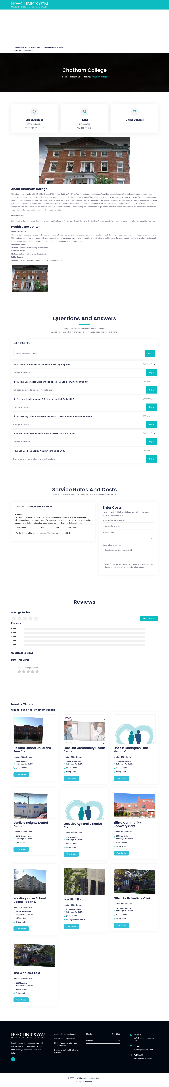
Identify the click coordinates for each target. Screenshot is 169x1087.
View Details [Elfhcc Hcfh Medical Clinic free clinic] (121, 925)
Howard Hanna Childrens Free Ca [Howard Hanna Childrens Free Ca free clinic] (32, 749)
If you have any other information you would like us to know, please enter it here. (52, 416)
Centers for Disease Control (65, 1034)
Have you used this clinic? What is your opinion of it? (39, 451)
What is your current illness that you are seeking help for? (41, 364)
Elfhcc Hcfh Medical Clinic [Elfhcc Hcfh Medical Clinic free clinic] (133, 898)
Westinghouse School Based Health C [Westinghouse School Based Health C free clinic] (29, 900)
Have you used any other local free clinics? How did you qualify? (45, 433)
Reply (151, 372)
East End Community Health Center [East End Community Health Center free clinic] (84, 749)
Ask (150, 353)
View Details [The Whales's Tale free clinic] (21, 1000)
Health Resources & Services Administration (65, 1044)
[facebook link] (13, 1059)
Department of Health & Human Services (66, 1051)
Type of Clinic (108, 533)
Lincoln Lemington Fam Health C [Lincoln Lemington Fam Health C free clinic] (131, 749)
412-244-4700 (84, 124)
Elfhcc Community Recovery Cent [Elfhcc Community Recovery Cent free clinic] (127, 824)
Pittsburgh (86, 77)
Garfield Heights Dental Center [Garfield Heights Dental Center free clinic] (30, 824)
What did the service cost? (114, 520)
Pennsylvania (74, 77)
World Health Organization (64, 1039)
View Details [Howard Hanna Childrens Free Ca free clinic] (21, 774)
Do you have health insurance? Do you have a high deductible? (43, 399)
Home (64, 77)
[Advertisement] (84, 27)
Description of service (112, 545)
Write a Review (149, 618)
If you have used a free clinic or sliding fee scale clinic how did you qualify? (50, 382)
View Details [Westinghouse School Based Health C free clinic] (21, 929)
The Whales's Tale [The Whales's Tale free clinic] (26, 973)
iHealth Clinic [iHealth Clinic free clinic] (73, 899)
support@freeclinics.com (27, 50)
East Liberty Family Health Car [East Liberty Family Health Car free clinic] (83, 825)
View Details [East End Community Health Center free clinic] (71, 778)
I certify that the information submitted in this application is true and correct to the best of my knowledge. (129, 565)
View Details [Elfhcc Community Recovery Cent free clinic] (121, 853)
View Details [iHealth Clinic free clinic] (71, 926)
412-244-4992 (83, 128)
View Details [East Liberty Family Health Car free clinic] (71, 854)
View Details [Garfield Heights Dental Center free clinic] (21, 849)
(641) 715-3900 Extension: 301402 (50, 47)
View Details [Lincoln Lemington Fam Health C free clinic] (121, 778)
